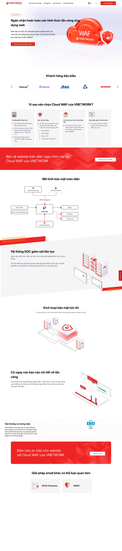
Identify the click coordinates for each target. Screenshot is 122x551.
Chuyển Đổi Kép (68, 3)
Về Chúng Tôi (57, 3)
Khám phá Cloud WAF (105, 159)
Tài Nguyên (47, 3)
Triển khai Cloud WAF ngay (23, 44)
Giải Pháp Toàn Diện (35, 3)
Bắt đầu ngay (97, 453)
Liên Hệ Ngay (108, 3)
